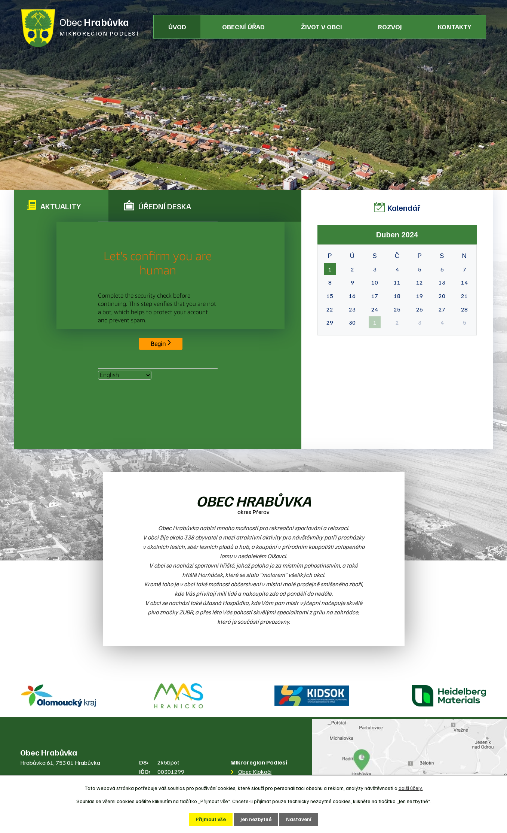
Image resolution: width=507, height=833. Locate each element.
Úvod (177, 26)
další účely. (411, 788)
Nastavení (299, 819)
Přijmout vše (211, 819)
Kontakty (454, 26)
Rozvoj (390, 26)
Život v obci (321, 26)
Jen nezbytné (255, 819)
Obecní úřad (243, 26)
